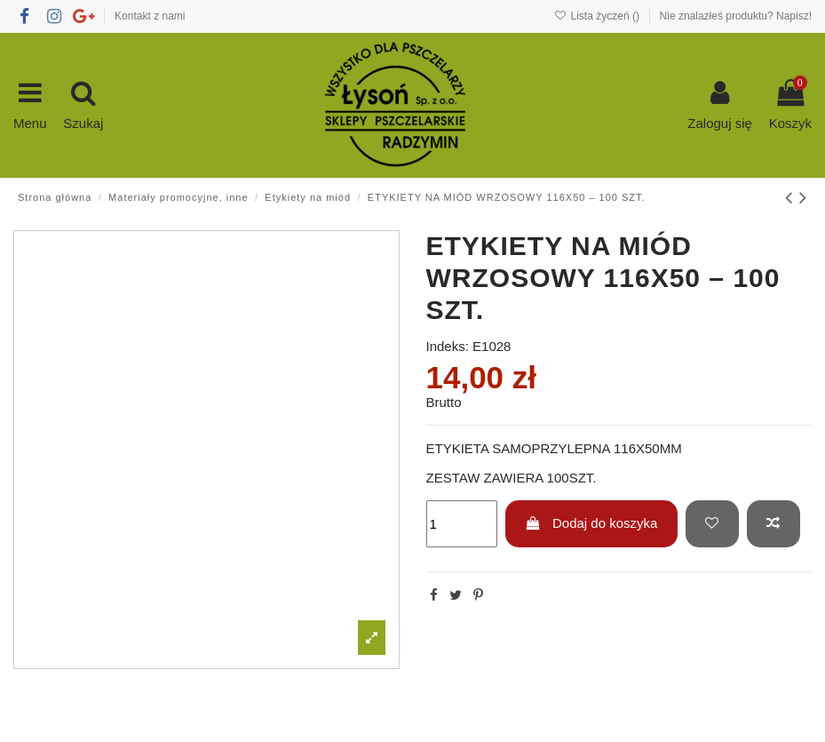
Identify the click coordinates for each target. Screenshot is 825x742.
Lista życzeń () (598, 16)
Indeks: (447, 346)
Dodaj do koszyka (591, 523)
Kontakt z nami (150, 16)
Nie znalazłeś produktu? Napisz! (736, 16)
